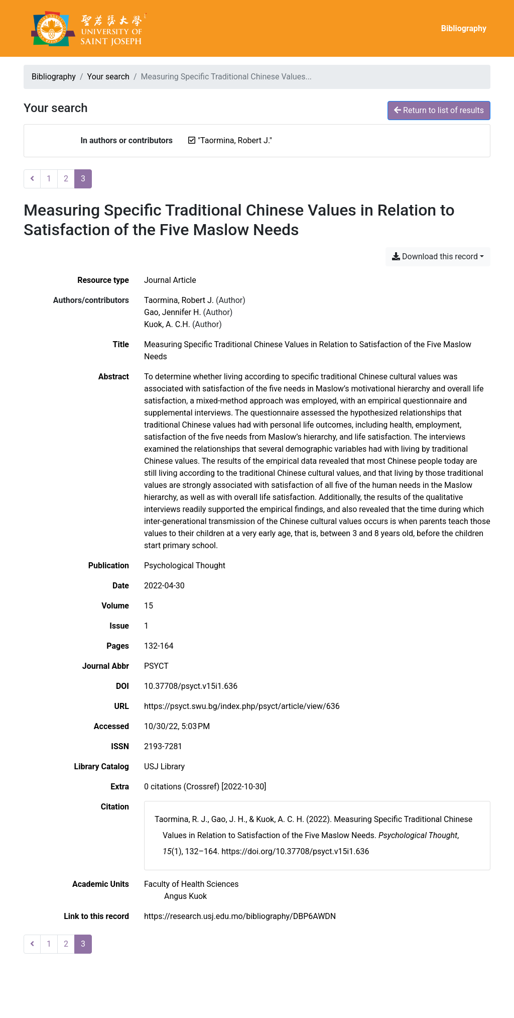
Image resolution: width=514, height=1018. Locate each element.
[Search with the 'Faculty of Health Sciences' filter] (191, 884)
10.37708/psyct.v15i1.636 (190, 686)
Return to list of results (439, 110)
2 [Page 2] (66, 178)
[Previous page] (32, 178)
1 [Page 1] (49, 178)
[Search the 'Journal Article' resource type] (170, 280)
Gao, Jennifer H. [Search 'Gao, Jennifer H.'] (172, 312)
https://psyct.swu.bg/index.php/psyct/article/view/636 (242, 706)
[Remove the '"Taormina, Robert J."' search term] (235, 140)
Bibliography (463, 28)
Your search (108, 76)
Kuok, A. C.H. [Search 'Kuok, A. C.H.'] (167, 324)
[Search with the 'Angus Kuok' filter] (185, 896)
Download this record (435, 256)
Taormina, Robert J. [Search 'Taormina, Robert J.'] (179, 300)
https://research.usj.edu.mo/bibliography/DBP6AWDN (240, 916)
